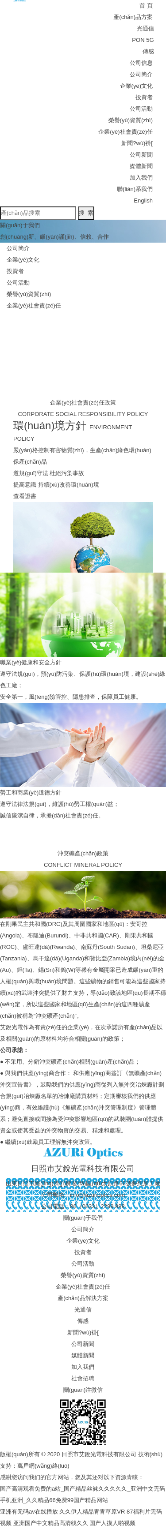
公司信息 (141, 63)
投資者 (144, 97)
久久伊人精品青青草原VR (92, 1511)
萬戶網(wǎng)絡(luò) (43, 1465)
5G (150, 40)
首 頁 (146, 5)
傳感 (148, 51)
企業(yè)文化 (136, 85)
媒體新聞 (141, 166)
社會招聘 (82, 1378)
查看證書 (24, 496)
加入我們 (141, 177)
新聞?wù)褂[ (137, 143)
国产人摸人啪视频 (112, 1523)
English (143, 200)
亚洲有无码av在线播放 (29, 1511)
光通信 (145, 28)
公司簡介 (141, 74)
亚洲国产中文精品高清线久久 (50, 1523)
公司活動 (141, 108)
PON (138, 40)
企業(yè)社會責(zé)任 (125, 131)
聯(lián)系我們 (135, 189)
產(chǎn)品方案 (133, 17)
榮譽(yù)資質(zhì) (130, 120)
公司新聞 (141, 154)
